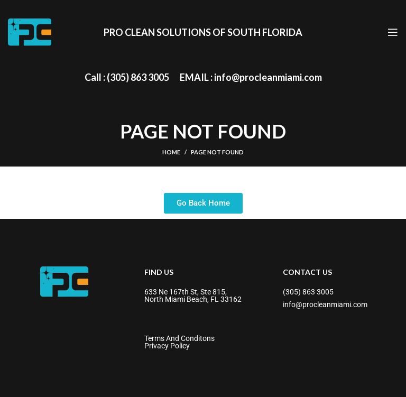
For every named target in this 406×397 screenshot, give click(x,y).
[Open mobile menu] (392, 32)
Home (171, 152)
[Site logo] (29, 31)
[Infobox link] (127, 77)
